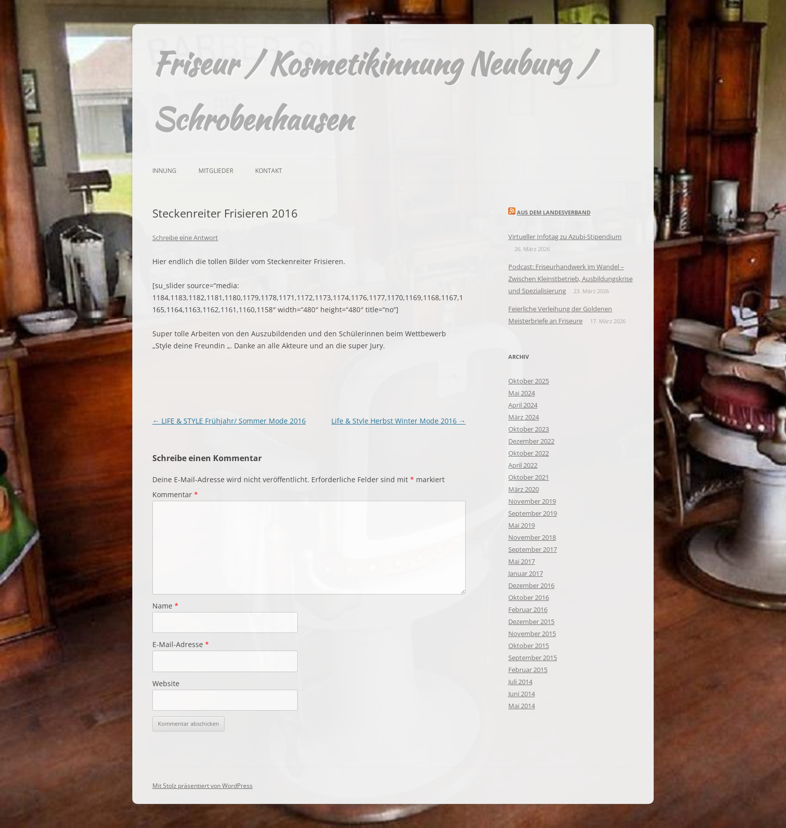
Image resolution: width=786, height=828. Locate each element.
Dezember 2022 (531, 441)
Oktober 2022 (528, 453)
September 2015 (532, 657)
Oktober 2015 (528, 645)
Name (165, 605)
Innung (164, 170)
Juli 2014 (520, 681)
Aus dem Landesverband (554, 212)
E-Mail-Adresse (180, 644)
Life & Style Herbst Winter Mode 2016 (398, 421)
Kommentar (175, 494)
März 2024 (523, 417)
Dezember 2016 (531, 585)
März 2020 (523, 489)
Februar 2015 (527, 669)
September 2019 (532, 513)
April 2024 (522, 404)
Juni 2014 (521, 693)
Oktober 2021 (528, 477)
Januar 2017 (525, 573)
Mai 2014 (521, 705)
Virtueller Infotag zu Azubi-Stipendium (565, 236)
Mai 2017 (521, 561)
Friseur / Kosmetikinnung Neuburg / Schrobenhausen (372, 91)
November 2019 (532, 501)
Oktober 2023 (528, 429)
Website (165, 683)
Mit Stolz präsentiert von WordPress (202, 785)
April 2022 (522, 465)
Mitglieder (216, 170)
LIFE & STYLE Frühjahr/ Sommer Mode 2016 (229, 421)
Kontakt (268, 170)
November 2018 (532, 537)
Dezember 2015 (531, 621)
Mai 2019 (521, 525)
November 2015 (532, 633)
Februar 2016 (527, 609)
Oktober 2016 (528, 597)
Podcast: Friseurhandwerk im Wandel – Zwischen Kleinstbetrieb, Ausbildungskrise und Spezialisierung (570, 278)
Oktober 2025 (528, 380)
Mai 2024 (521, 392)
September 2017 (532, 549)
